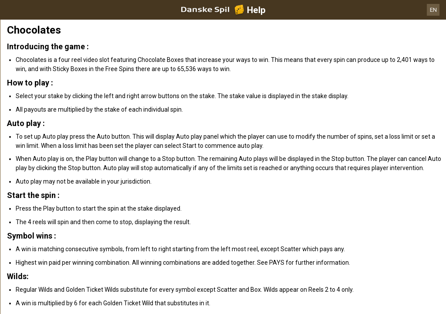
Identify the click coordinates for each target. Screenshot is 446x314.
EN (433, 10)
